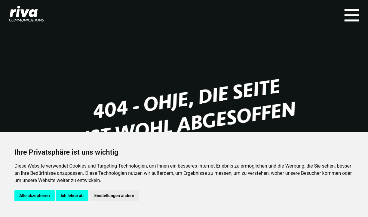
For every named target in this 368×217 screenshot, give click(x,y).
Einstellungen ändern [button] (114, 195)
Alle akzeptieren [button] (34, 195)
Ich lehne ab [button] (72, 195)
